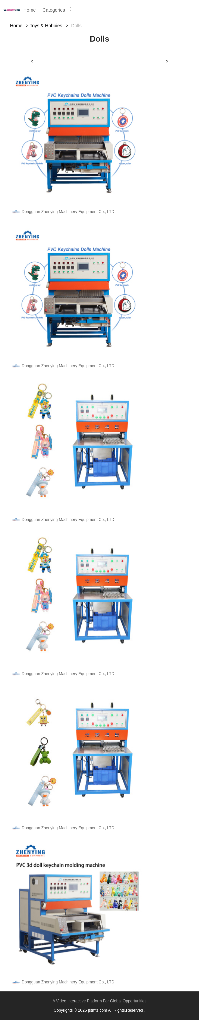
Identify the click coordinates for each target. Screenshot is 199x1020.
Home (29, 10)
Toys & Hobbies (46, 25)
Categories (53, 10)
